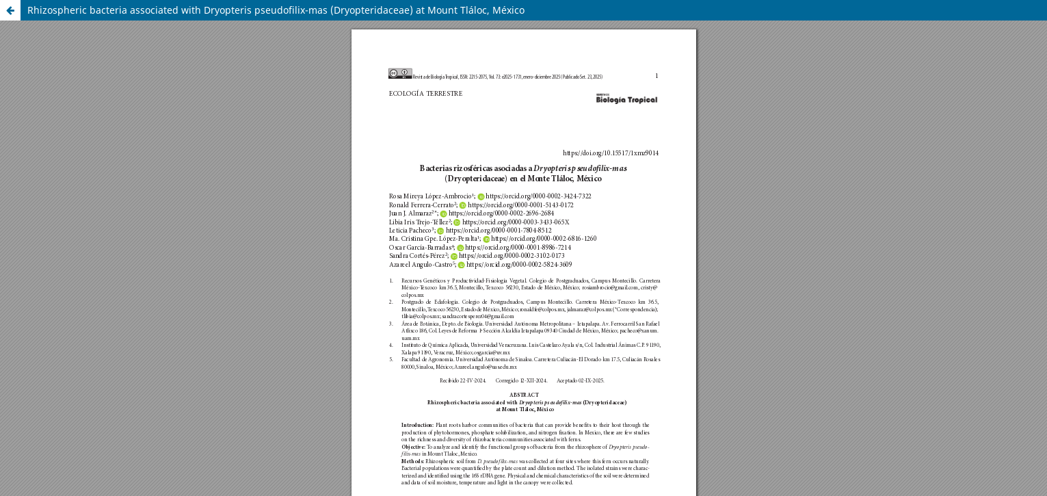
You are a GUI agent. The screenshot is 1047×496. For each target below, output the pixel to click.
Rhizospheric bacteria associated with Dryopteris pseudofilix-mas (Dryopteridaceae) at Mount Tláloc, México (276, 9)
